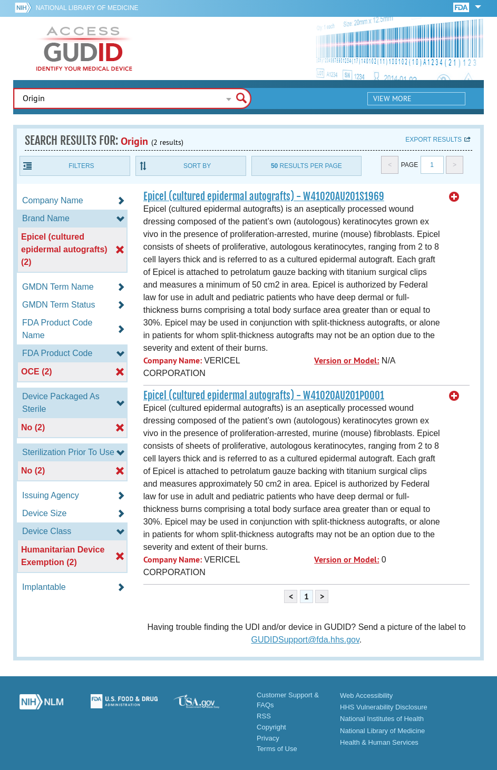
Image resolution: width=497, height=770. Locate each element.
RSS (264, 716)
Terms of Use (277, 749)
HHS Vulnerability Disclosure (383, 707)
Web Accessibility (366, 695)
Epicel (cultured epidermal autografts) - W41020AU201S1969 (263, 196)
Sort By (197, 166)
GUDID (84, 48)
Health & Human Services (379, 742)
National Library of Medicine (87, 8)
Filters (81, 166)
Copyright (271, 727)
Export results (433, 139)
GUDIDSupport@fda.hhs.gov (305, 639)
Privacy (268, 738)
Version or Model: (346, 360)
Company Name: (172, 360)
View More (392, 98)
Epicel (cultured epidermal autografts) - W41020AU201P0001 (263, 395)
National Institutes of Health (382, 719)
